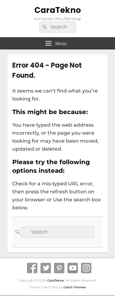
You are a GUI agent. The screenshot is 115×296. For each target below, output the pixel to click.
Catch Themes (74, 287)
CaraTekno (57, 10)
